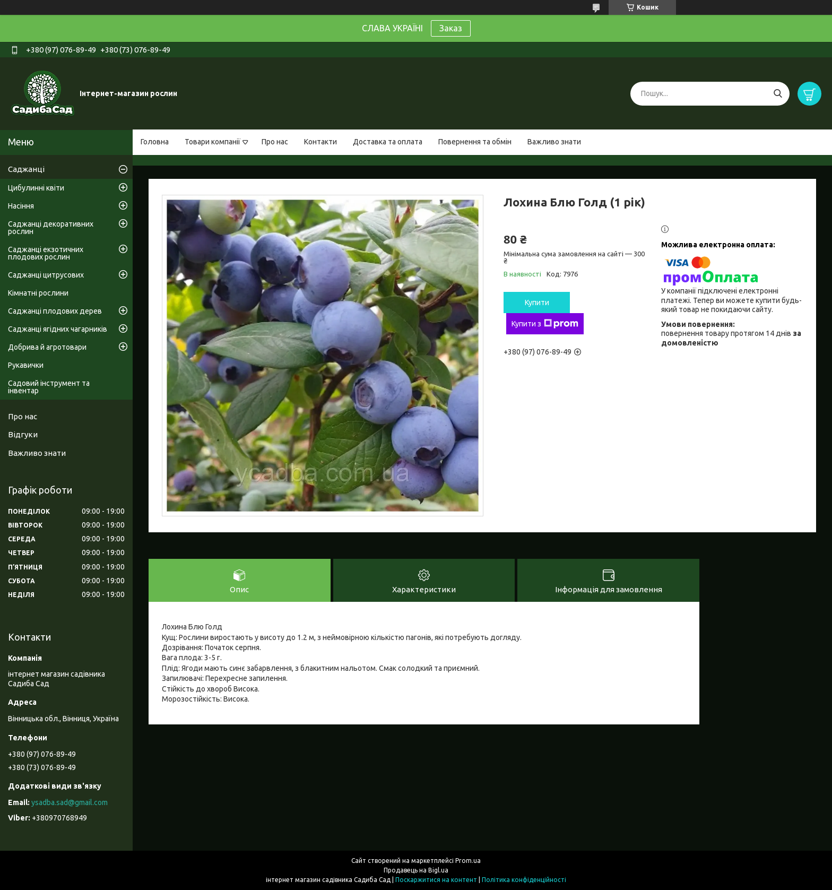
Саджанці (26, 169)
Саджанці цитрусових (46, 275)
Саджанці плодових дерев (55, 311)
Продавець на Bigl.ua (416, 870)
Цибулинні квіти (36, 188)
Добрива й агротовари (47, 347)
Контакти (320, 141)
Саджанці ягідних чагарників (57, 329)
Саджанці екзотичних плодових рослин (45, 253)
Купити (537, 302)
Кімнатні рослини (38, 293)
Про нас (275, 141)
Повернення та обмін (475, 141)
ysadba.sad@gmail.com (69, 802)
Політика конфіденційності (524, 879)
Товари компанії (212, 141)
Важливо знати (554, 141)
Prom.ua (468, 860)
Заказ (450, 28)
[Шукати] (778, 94)
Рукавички (26, 365)
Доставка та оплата (387, 141)
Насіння (21, 206)
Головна (155, 141)
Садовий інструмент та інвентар (49, 387)
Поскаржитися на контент (436, 879)
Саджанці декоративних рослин (50, 228)
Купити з (545, 324)
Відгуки (23, 434)
